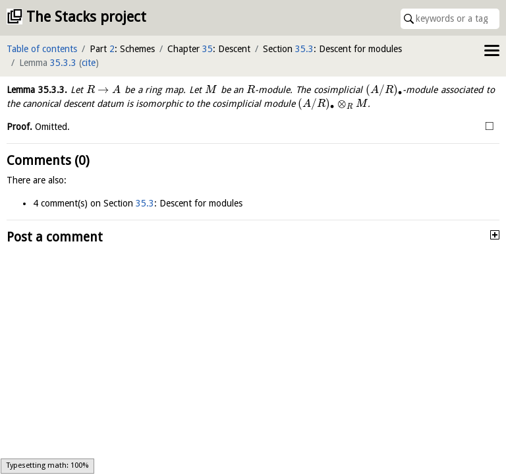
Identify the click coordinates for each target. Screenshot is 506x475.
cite (89, 62)
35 (207, 49)
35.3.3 (63, 62)
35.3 (304, 49)
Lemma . (37, 89)
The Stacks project (86, 17)
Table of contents (42, 49)
